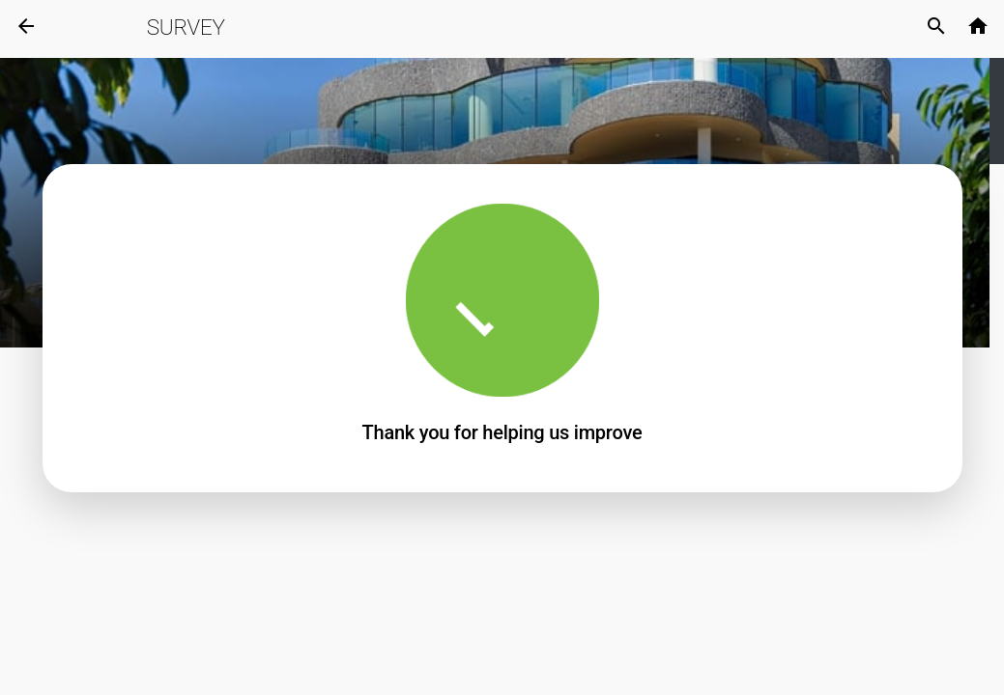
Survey (186, 27)
